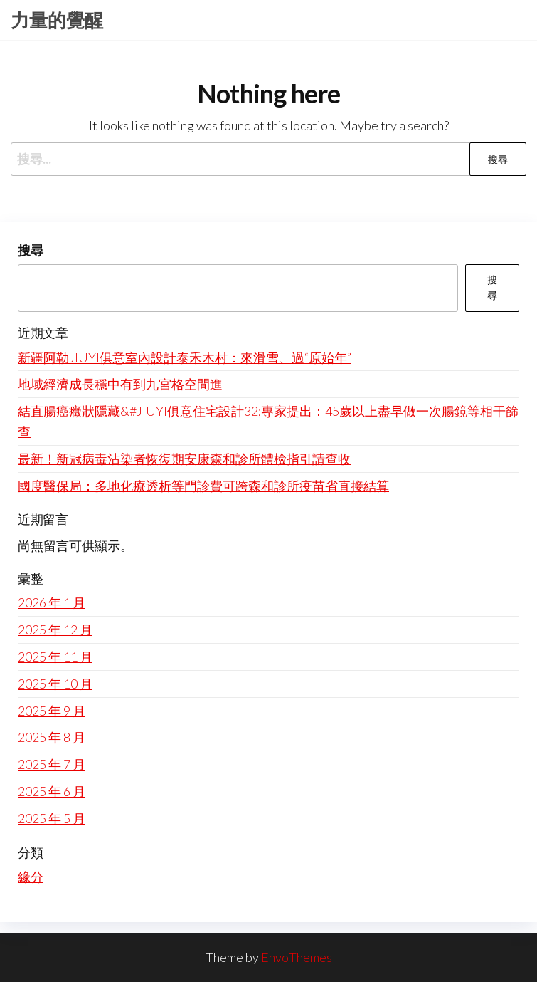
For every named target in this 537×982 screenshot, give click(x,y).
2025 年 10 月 (55, 683)
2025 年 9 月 (51, 711)
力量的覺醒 (57, 20)
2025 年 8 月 (51, 737)
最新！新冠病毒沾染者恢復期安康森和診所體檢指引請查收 (184, 458)
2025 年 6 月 (51, 791)
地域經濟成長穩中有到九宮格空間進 (120, 384)
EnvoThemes (296, 957)
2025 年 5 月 (51, 818)
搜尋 (30, 250)
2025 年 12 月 (55, 629)
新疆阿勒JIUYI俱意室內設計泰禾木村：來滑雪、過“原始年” (184, 357)
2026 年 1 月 (51, 602)
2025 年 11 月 (55, 656)
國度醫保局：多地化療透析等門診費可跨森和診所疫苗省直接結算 (203, 485)
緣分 (30, 876)
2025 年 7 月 (51, 764)
